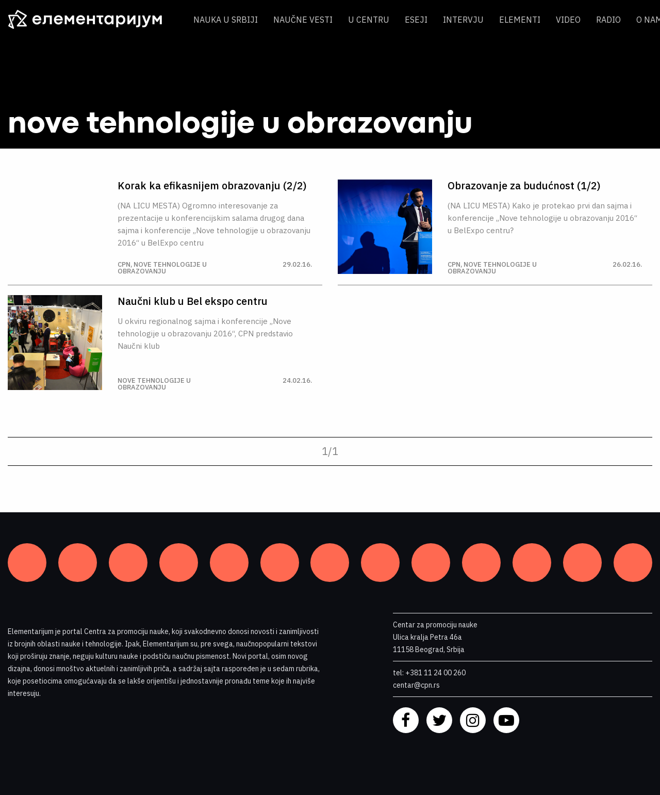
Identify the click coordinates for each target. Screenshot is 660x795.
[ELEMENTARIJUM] (93, 19)
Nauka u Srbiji (225, 19)
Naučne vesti (303, 19)
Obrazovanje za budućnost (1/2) (524, 186)
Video (568, 19)
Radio (608, 19)
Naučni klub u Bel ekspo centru (193, 301)
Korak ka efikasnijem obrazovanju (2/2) (212, 186)
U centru (368, 19)
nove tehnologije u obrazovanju (162, 267)
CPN (124, 264)
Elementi (519, 19)
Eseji (416, 19)
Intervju (463, 19)
